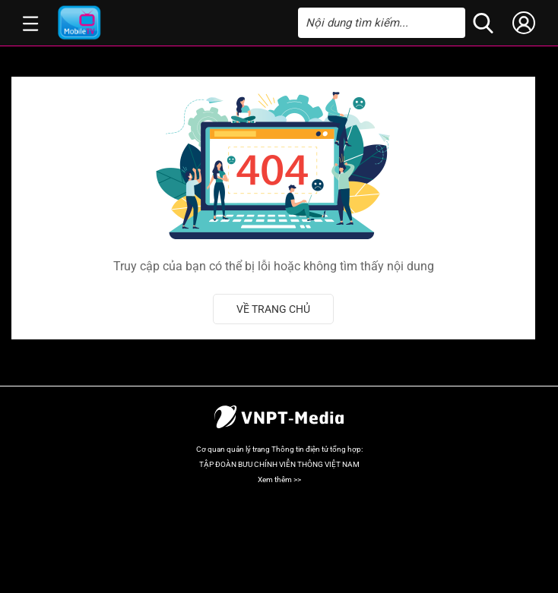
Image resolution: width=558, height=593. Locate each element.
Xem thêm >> (279, 479)
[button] (31, 22)
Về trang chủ (273, 309)
